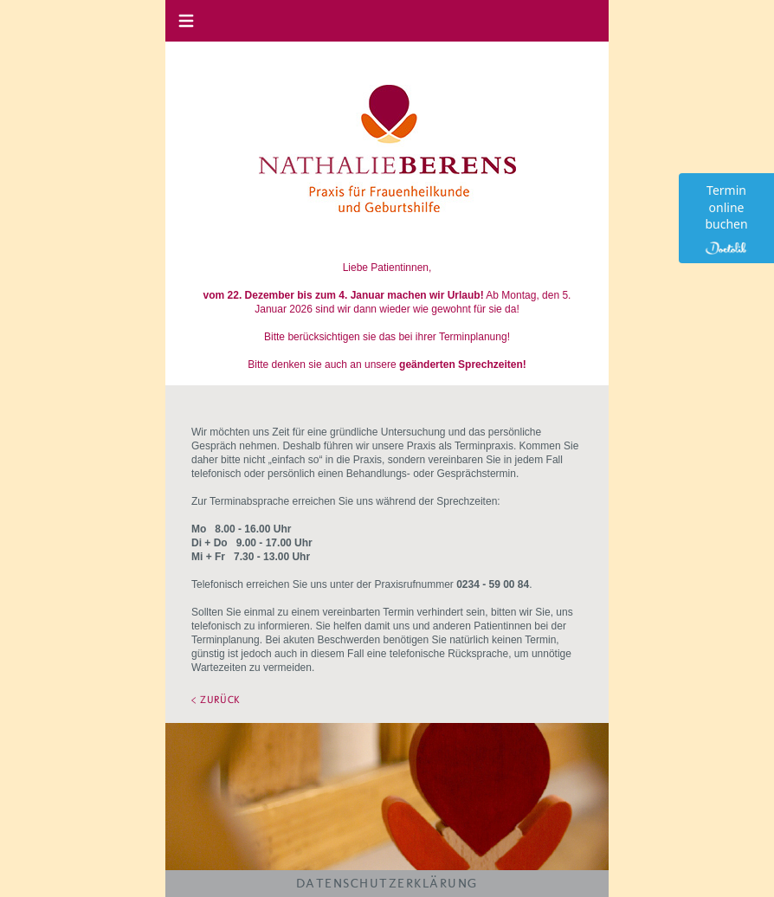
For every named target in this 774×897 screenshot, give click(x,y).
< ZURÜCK (216, 699)
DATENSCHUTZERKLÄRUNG (387, 883)
